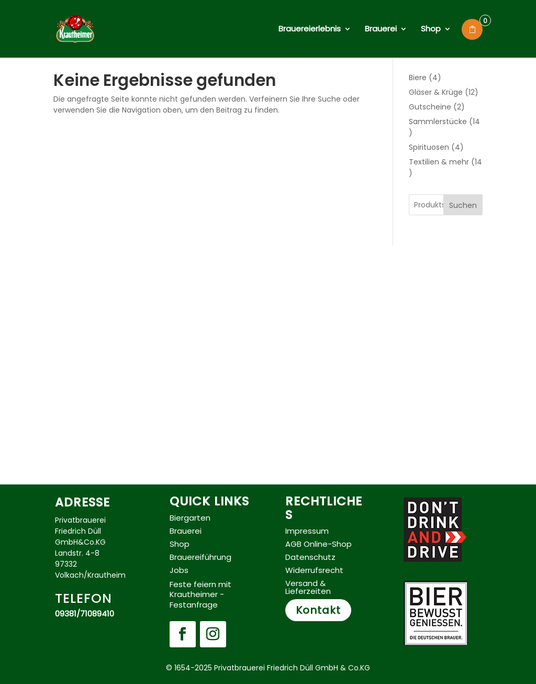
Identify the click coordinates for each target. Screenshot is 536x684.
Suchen (463, 205)
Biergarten (190, 517)
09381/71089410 (84, 613)
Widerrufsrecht (314, 570)
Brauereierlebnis (309, 29)
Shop (431, 29)
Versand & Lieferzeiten (308, 587)
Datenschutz (310, 556)
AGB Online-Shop (318, 543)
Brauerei (381, 29)
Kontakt (318, 610)
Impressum (307, 530)
